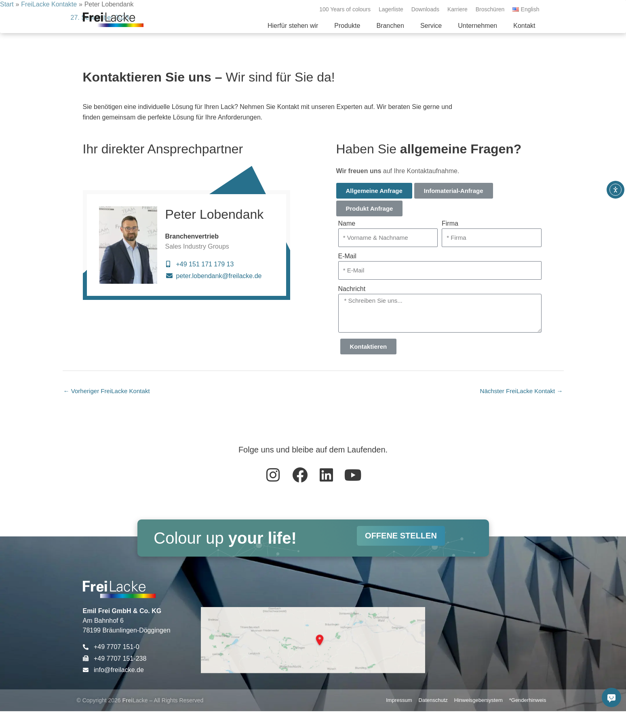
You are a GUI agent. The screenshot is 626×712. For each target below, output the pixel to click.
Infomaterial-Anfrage (453, 190)
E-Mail (347, 256)
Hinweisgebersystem (478, 701)
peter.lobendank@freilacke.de (219, 275)
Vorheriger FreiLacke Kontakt (109, 391)
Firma (450, 223)
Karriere (457, 9)
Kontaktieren (368, 346)
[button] (347, 26)
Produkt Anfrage (369, 208)
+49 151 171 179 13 (205, 264)
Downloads (425, 9)
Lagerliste (391, 9)
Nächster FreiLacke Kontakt (519, 391)
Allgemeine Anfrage (374, 190)
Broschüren (490, 9)
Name (347, 223)
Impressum (399, 701)
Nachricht (352, 288)
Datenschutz (433, 701)
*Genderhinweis (527, 701)
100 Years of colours (345, 9)
